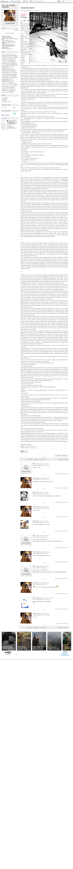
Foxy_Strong (36, 463)
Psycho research (5, 101)
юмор (11, 92)
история (12, 66)
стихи (3, 89)
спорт (10, 86)
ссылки (3, 87)
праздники (5, 80)
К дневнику (36, 459)
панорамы (14, 77)
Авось (33, 1)
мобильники (11, 72)
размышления (6, 81)
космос (11, 69)
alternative (7, 54)
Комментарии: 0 (11, 40)
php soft (9, 57)
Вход (20, 1)
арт (13, 58)
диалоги (4, 63)
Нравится (59, 455)
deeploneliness (6, 55)
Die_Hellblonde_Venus (38, 597)
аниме (10, 58)
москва (3, 74)
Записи (3, 5)
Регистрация (14, 1)
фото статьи (7, 92)
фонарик (9, 90)
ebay (11, 55)
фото (12, 90)
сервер (15, 84)
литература (12, 71)
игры (5, 66)
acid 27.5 (4, 54)
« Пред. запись (29, 459)
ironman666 (36, 492)
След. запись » (43, 459)
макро (8, 72)
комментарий (39, 539)
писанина (7, 78)
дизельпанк (9, 63)
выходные (12, 62)
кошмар (14, 69)
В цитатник (66, 473)
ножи (15, 74)
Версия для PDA (65, 653)
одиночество (12, 75)
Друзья (7, 5)
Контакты (65, 654)
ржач (11, 83)
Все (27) (16, 29)
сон (5, 86)
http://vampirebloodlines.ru (30, 446)
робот (6, 84)
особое (6, 77)
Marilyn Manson (5, 47)
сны (3, 86)
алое (7, 58)
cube (14, 54)
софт (7, 86)
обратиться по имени (44, 463)
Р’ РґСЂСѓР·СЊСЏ (11, 23)
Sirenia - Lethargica (33, 447)
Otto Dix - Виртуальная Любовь (9, 45)
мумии (10, 74)
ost (5, 57)
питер (10, 78)
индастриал (9, 66)
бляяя (3, 60)
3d (2, 54)
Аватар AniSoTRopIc (9, 15)
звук (3, 66)
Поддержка (58, 1)
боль (5, 60)
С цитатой (61, 473)
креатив (4, 70)
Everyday (4, 97)
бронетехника (9, 60)
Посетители (11, 126)
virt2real (5, 58)
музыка (7, 74)
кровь (7, 70)
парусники (3, 78)
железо (15, 63)
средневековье (13, 86)
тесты (3, 100)
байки (15, 58)
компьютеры (6, 69)
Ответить (57, 473)
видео (13, 60)
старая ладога (7, 87)
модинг (15, 72)
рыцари (8, 84)
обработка (7, 75)
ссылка (47, 465)
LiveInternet (5, 1)
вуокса (3, 61)
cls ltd (12, 54)
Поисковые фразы (12, 127)
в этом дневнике (6, 115)
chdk (10, 54)
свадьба (11, 84)
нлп (13, 74)
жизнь (7, 65)
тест (11, 88)
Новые (66, 459)
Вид (60, 1)
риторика (3, 84)
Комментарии (12, 5)
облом (3, 75)
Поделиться (64, 455)
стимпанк (12, 87)
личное (4, 72)
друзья (12, 63)
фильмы (4, 90)
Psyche (3, 99)
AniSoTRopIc (2, 7)
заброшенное (13, 65)
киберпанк (5, 67)
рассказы (11, 81)
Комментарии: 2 (10, 37)
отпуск (10, 77)
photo (7, 57)
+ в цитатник (36, 10)
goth (2, 57)
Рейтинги (26, 1)
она (3, 77)
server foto (12, 57)
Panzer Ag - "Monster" (6, 36)
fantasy (15, 55)
